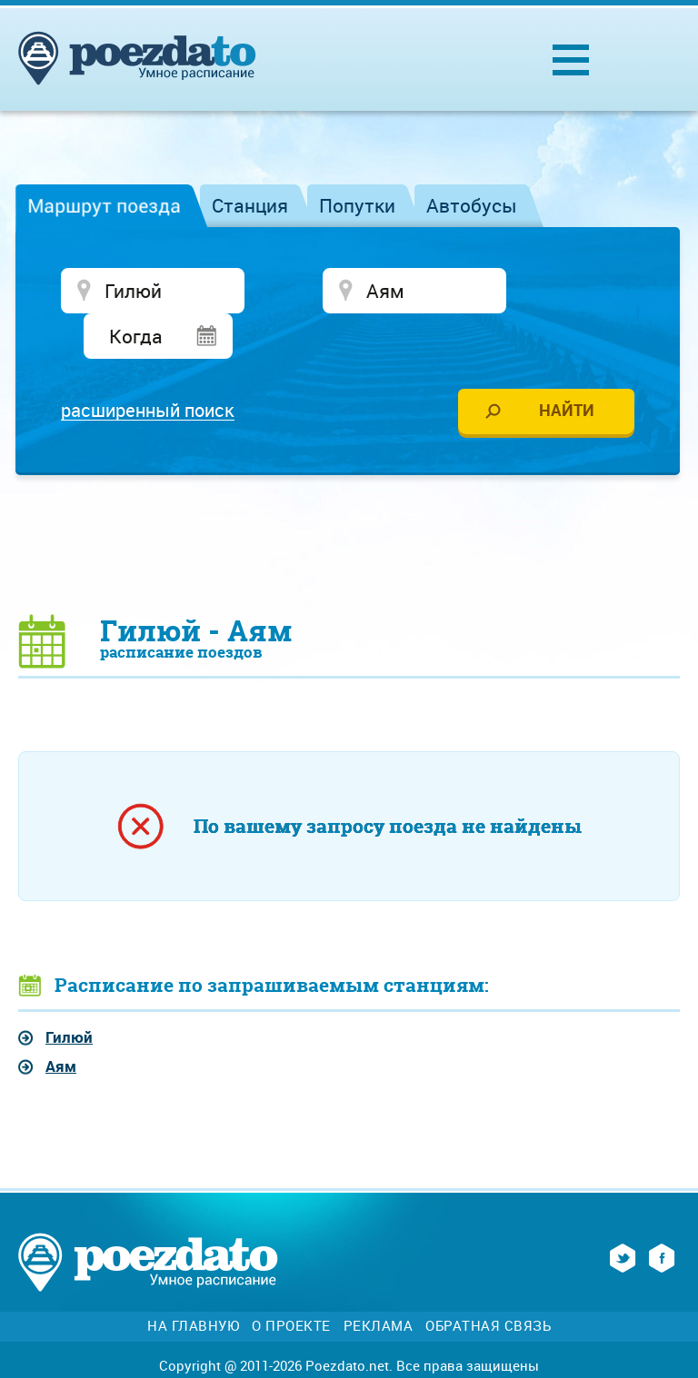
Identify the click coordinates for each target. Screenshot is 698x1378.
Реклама (379, 1283)
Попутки (357, 205)
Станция (250, 205)
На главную (193, 1283)
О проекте (291, 1283)
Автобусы (471, 205)
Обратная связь (488, 1283)
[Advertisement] (349, 500)
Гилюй (69, 994)
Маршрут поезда (104, 205)
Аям (60, 1023)
